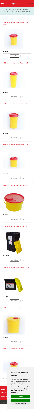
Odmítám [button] (20, 400)
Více (23, 56)
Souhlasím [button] (20, 396)
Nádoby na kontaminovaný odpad (19, 12)
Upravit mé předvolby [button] (20, 403)
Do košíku (14, 56)
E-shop (6, 12)
